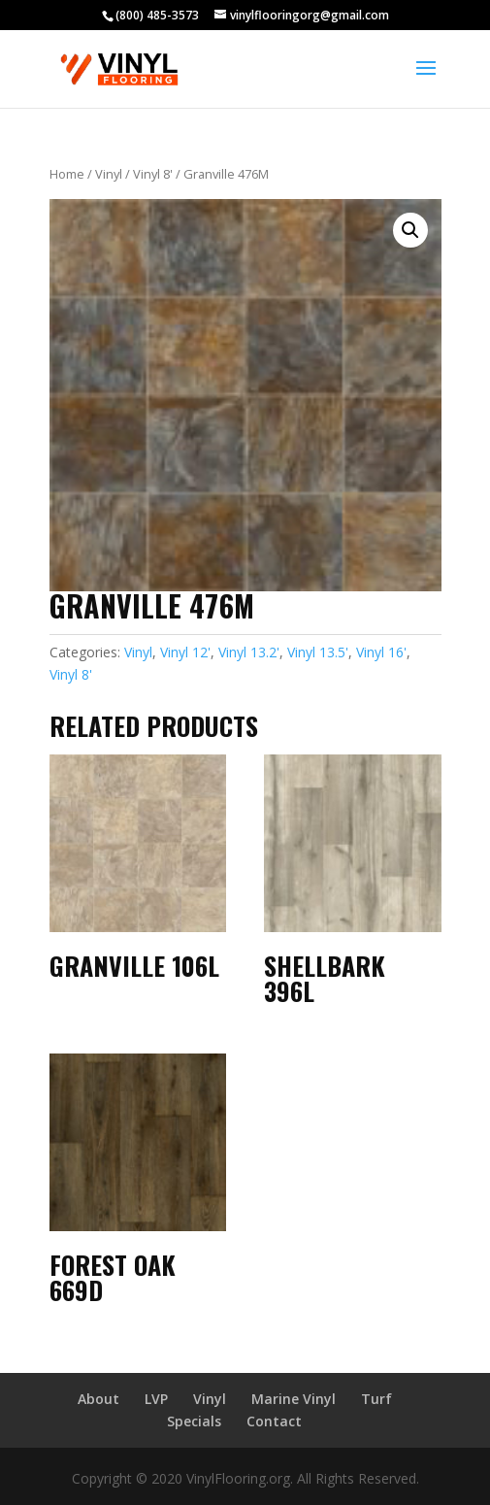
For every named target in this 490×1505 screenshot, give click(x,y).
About (98, 1398)
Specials (194, 1421)
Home (66, 174)
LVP (156, 1398)
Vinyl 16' (381, 652)
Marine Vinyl (293, 1398)
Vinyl (108, 174)
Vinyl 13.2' (248, 652)
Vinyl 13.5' (317, 652)
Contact (274, 1421)
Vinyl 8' (153, 174)
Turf (376, 1398)
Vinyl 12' (185, 652)
